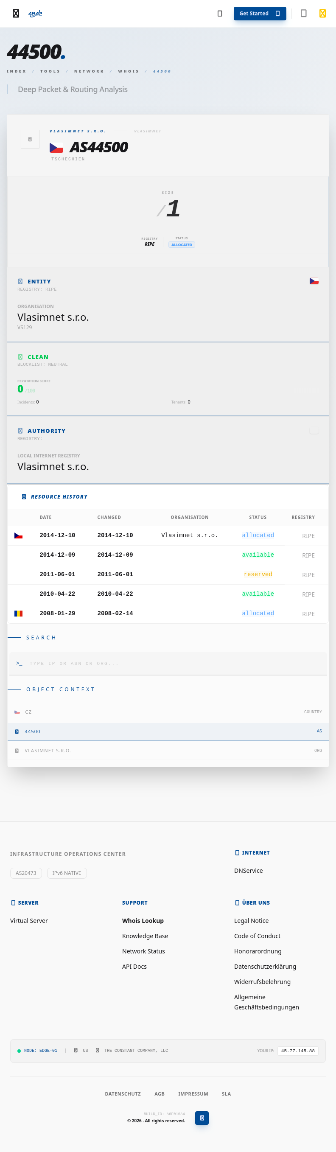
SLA (226, 1093)
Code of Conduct (257, 936)
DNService (248, 870)
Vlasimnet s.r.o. (189, 535)
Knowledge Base (145, 936)
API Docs (134, 966)
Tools (50, 71)
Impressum (193, 1093)
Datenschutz (123, 1093)
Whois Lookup (143, 921)
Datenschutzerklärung (265, 966)
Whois (129, 71)
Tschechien (68, 159)
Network (89, 71)
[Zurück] (30, 139)
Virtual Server (29, 921)
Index (17, 71)
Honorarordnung (258, 951)
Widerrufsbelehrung (262, 982)
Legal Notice (251, 921)
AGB (159, 1093)
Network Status (143, 951)
